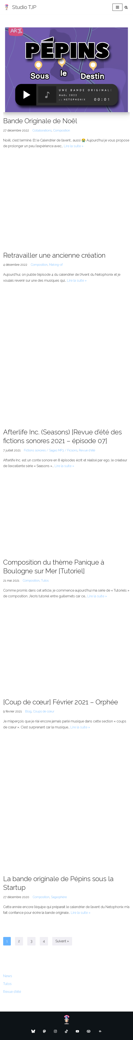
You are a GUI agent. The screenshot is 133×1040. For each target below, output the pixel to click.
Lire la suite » (74, 146)
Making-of (56, 264)
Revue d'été (87, 450)
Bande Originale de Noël (40, 121)
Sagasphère (59, 897)
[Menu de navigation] (117, 7)
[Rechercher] (126, 7)
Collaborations (42, 130)
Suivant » (62, 941)
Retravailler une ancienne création (54, 255)
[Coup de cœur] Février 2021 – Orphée (60, 702)
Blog (28, 711)
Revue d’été (12, 992)
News (7, 976)
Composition (61, 130)
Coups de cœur (43, 711)
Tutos (45, 580)
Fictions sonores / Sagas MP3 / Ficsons (50, 450)
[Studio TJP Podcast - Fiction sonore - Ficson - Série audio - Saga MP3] (19, 7)
